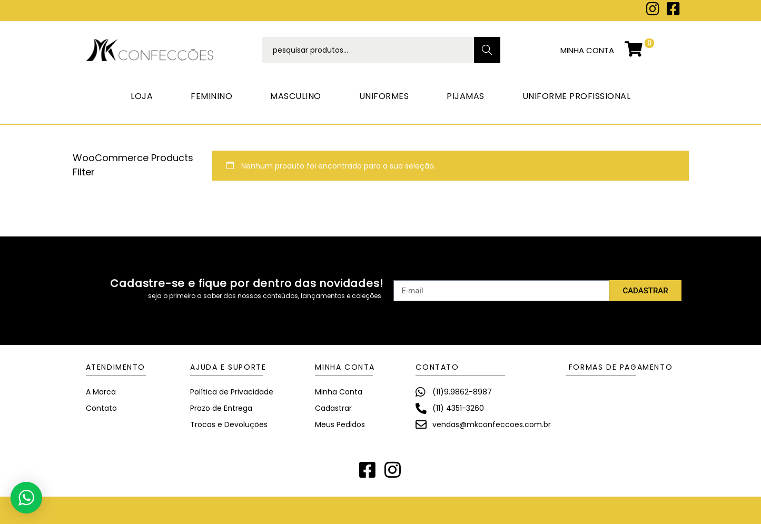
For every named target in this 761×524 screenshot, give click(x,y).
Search (487, 50)
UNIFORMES (384, 96)
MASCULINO (295, 96)
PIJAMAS (466, 96)
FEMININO (211, 96)
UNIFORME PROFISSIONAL (576, 96)
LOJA (142, 96)
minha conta (587, 50)
